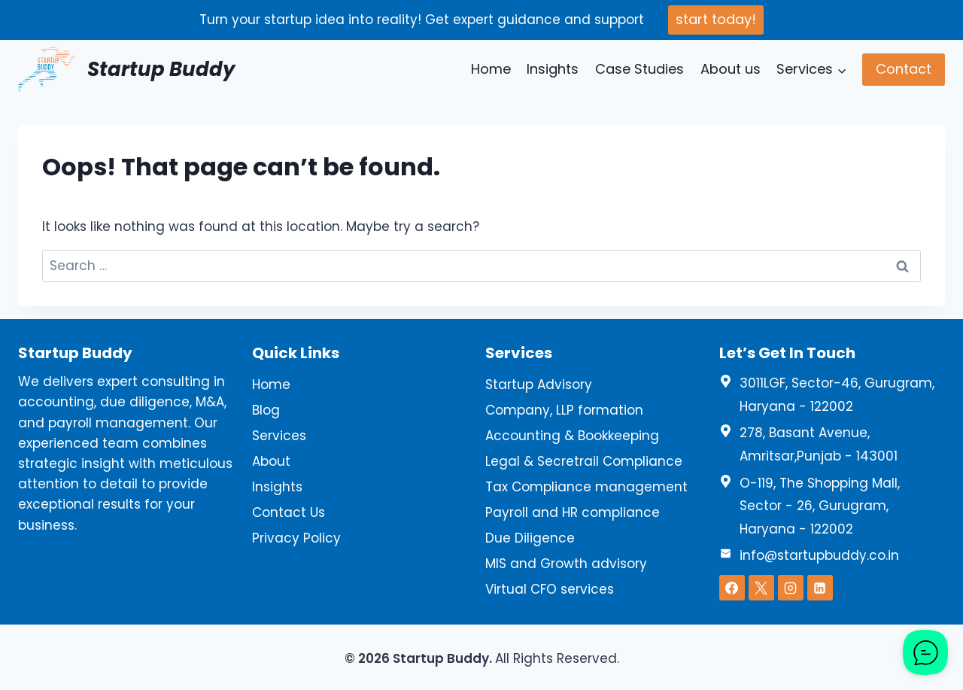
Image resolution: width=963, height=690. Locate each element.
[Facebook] (732, 587)
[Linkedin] (820, 587)
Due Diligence (530, 538)
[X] (761, 587)
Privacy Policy (296, 538)
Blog (266, 410)
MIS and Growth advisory (566, 564)
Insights (553, 68)
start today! (716, 19)
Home (491, 68)
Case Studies (639, 68)
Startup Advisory (538, 384)
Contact (903, 68)
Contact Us (288, 512)
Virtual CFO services (549, 589)
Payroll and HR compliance (572, 512)
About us (730, 68)
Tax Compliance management (586, 487)
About (271, 461)
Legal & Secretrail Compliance (583, 461)
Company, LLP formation (564, 410)
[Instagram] (791, 587)
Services (279, 436)
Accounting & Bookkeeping (572, 436)
